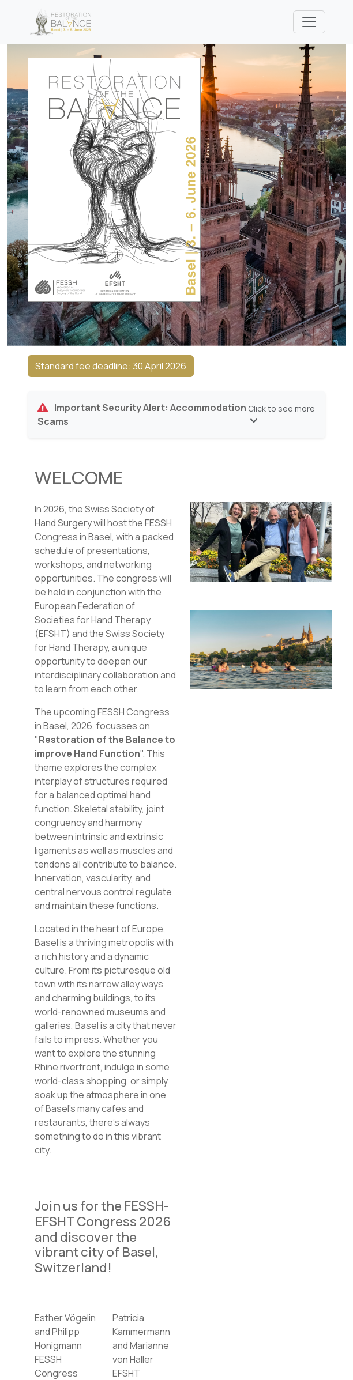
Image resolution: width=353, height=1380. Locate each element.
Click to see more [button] (281, 414)
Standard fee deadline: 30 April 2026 (110, 366)
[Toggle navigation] (309, 21)
